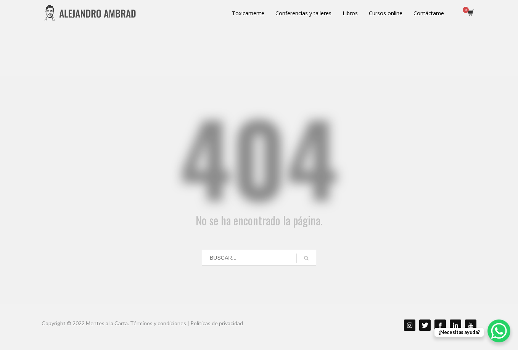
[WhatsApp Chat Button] (498, 330)
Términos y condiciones (158, 323)
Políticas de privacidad (216, 323)
